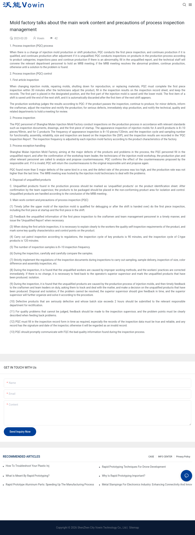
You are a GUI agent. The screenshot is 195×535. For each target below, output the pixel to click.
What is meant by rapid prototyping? (28, 475)
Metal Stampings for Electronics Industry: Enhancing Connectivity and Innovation (147, 484)
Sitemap (134, 527)
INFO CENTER (165, 456)
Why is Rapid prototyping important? (123, 475)
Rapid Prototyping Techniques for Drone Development (134, 466)
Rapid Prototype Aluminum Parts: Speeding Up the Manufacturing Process (50, 484)
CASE (151, 456)
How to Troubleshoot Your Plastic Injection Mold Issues (27, 465)
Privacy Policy (183, 456)
